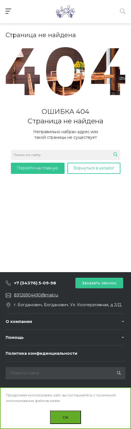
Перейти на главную (37, 168)
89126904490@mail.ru (36, 295)
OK (65, 417)
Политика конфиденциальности (41, 353)
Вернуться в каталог (93, 168)
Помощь (15, 337)
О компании (19, 321)
